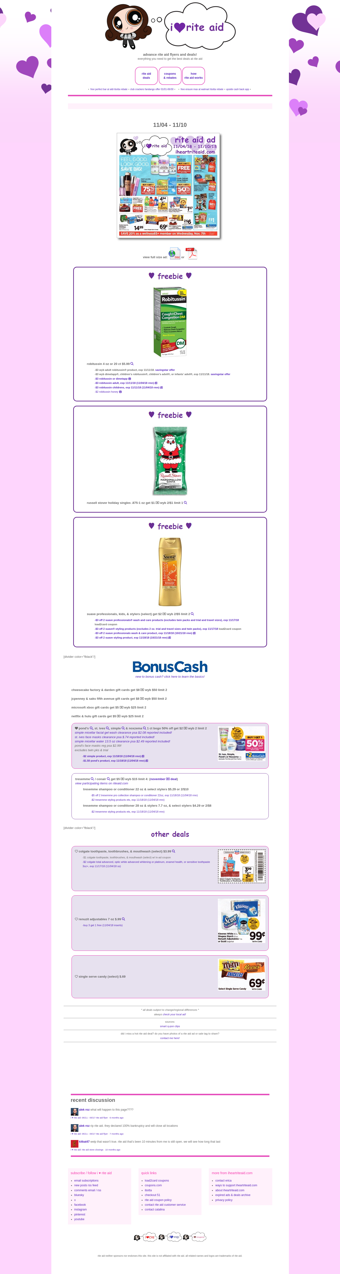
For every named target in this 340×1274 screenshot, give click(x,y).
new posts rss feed (86, 1185)
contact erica (223, 1180)
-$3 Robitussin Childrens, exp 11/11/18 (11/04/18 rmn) (129, 387)
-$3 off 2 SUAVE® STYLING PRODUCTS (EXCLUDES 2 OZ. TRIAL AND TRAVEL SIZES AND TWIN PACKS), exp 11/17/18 (157, 628)
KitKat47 (84, 1141)
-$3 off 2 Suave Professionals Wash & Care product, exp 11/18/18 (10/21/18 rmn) (145, 633)
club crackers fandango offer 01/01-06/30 (151, 89)
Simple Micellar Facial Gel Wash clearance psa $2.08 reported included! (123, 732)
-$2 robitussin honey (108, 391)
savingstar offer (165, 369)
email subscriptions (86, 1180)
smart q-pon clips (170, 1026)
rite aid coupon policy (158, 1200)
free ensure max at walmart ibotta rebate (202, 89)
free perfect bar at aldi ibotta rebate (109, 89)
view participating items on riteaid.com (101, 783)
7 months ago (117, 1133)
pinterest (79, 1214)
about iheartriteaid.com (229, 1190)
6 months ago (117, 1117)
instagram (80, 1209)
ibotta (148, 1190)
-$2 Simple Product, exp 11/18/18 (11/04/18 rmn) (113, 756)
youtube (79, 1219)
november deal (163, 779)
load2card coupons (157, 1180)
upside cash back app (237, 89)
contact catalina (155, 1209)
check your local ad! (174, 1014)
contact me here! (170, 1038)
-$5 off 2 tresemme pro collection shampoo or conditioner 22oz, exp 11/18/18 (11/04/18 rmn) (145, 795)
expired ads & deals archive (232, 1195)
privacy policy (223, 1200)
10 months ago (112, 1149)
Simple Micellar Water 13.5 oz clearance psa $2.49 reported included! (122, 741)
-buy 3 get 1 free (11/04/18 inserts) (103, 925)
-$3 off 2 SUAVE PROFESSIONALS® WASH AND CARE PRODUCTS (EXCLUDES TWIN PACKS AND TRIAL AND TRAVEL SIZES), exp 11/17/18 (167, 620)
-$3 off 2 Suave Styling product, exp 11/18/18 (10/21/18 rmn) (133, 637)
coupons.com (153, 1185)
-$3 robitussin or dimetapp (113, 378)
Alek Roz (84, 1109)
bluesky (79, 1195)
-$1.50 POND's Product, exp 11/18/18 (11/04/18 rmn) (115, 760)
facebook (80, 1204)
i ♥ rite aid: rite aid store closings (87, 1149)
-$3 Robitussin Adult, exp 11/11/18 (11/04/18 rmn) (126, 383)
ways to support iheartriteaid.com (236, 1185)
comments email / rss (87, 1190)
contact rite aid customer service (165, 1204)
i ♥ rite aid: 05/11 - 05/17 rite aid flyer (89, 1117)
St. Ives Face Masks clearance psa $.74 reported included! (115, 737)
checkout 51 (152, 1195)
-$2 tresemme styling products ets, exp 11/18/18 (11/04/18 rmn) (128, 799)
